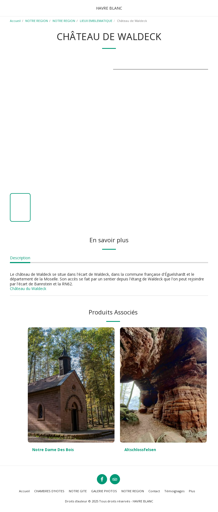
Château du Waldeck (28, 288)
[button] (6, 7)
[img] (71, 385)
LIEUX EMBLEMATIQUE (96, 21)
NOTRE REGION (36, 21)
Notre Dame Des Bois (53, 449)
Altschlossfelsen (141, 449)
